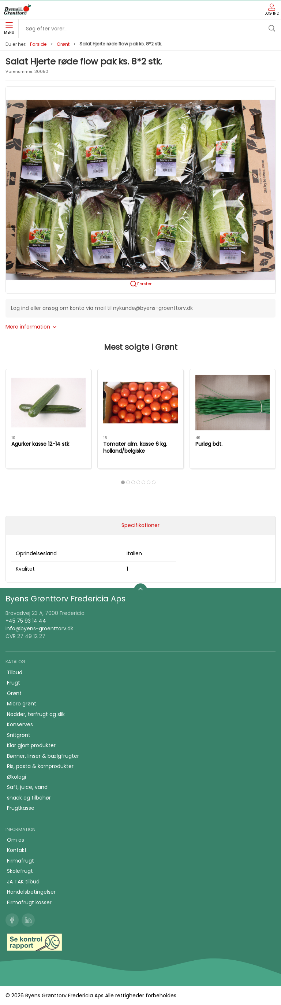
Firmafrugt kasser (29, 902)
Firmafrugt (20, 860)
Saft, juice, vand (27, 787)
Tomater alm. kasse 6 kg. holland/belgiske (135, 447)
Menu (9, 28)
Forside (38, 44)
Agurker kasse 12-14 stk (40, 444)
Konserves (20, 724)
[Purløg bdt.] (232, 402)
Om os (15, 839)
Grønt (63, 44)
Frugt (13, 682)
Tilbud (14, 672)
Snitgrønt (18, 735)
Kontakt (17, 850)
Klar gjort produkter (31, 745)
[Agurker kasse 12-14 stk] (48, 402)
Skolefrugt (20, 871)
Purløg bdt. (208, 444)
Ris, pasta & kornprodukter (40, 766)
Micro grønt (21, 703)
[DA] (17, 10)
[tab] (123, 482)
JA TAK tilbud (23, 881)
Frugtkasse (20, 808)
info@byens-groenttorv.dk (39, 628)
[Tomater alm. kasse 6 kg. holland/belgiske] (140, 402)
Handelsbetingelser (31, 891)
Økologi (16, 776)
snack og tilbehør (29, 797)
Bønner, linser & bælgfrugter (43, 756)
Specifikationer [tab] (140, 525)
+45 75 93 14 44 (25, 620)
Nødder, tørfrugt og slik (36, 714)
